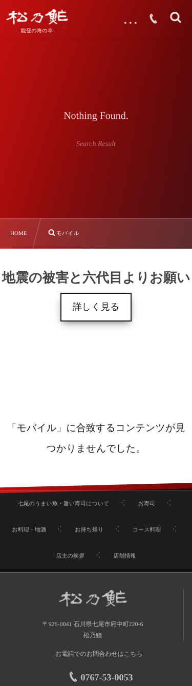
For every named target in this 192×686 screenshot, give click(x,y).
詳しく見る (96, 307)
